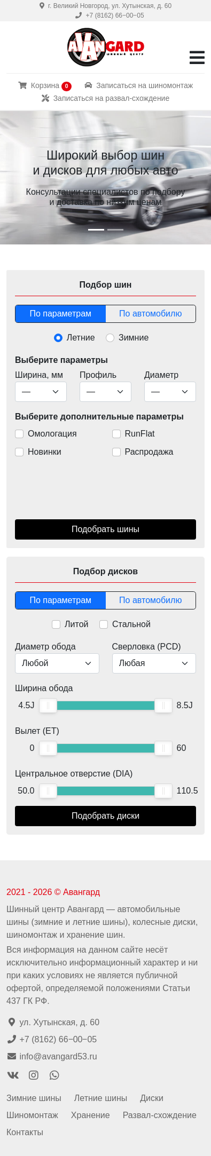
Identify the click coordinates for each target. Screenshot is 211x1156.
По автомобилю (150, 313)
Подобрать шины (105, 529)
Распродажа (149, 451)
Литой (76, 624)
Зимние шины (33, 1098)
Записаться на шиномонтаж (138, 85)
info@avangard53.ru (51, 1056)
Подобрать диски (105, 815)
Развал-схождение (160, 1115)
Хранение (90, 1115)
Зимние (134, 337)
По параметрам (60, 313)
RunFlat (140, 433)
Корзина (45, 86)
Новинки (44, 451)
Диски (151, 1098)
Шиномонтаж (32, 1115)
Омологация (52, 433)
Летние (81, 337)
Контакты (24, 1132)
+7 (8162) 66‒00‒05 (109, 15)
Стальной (131, 624)
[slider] (48, 705)
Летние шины (100, 1098)
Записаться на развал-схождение (105, 98)
